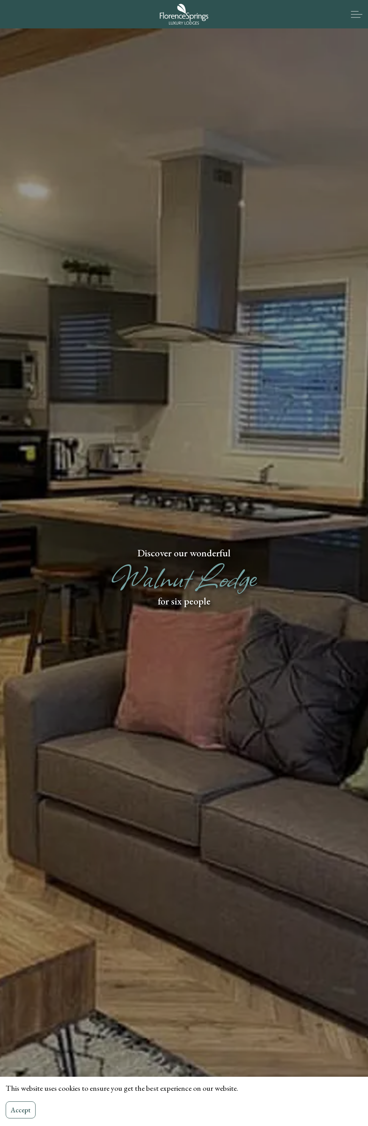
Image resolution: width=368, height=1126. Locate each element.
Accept (20, 1110)
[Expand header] (356, 14)
